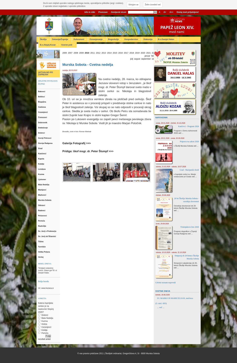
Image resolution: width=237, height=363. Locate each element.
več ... (180, 133)
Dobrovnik (43, 123)
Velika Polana (44, 252)
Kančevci (42, 154)
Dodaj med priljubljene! (188, 12)
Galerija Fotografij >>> (76, 143)
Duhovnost (79, 39)
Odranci (42, 205)
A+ (164, 12)
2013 (103, 53)
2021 (148, 53)
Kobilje (41, 164)
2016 (120, 53)
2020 (143, 53)
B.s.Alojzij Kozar (48, 45)
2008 (76, 53)
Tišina (41, 241)
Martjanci (42, 190)
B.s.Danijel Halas (166, 39)
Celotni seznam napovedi (165, 282)
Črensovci (43, 117)
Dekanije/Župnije (60, 39)
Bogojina (42, 102)
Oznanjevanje (96, 39)
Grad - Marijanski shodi (189, 170)
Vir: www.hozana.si (46, 288)
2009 (81, 53)
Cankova (42, 107)
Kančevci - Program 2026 (188, 126)
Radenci (42, 210)
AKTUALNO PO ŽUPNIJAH (45, 73)
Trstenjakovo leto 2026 (189, 227)
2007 (70, 53)
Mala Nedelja (44, 185)
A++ (171, 12)
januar (147, 56)
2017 (126, 53)
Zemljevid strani (118, 12)
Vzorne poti (67, 45)
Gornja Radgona (45, 143)
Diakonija (148, 39)
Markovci (42, 195)
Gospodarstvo (131, 39)
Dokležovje (43, 128)
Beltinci (41, 97)
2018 (131, 53)
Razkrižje (42, 226)
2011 (92, 53)
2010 (87, 53)
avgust (137, 59)
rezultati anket (44, 339)
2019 (137, 53)
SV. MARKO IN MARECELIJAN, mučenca (175, 298)
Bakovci (42, 91)
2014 (109, 53)
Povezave (103, 12)
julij (131, 59)
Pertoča (41, 221)
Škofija (43, 39)
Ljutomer (42, 179)
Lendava (42, 169)
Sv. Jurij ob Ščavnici (47, 236)
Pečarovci (42, 216)
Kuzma (41, 174)
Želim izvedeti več (153, 5)
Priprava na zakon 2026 (189, 141)
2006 (64, 53)
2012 (98, 53)
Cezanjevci (43, 112)
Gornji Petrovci (45, 138)
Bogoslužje (113, 39)
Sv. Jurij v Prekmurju (47, 231)
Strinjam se (133, 5)
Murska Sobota (45, 200)
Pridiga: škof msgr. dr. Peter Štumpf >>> (88, 151)
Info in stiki (89, 12)
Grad (40, 148)
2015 (115, 53)
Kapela (41, 159)
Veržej (41, 257)
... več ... (160, 307)
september (146, 59)
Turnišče (42, 247)
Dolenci (41, 133)
